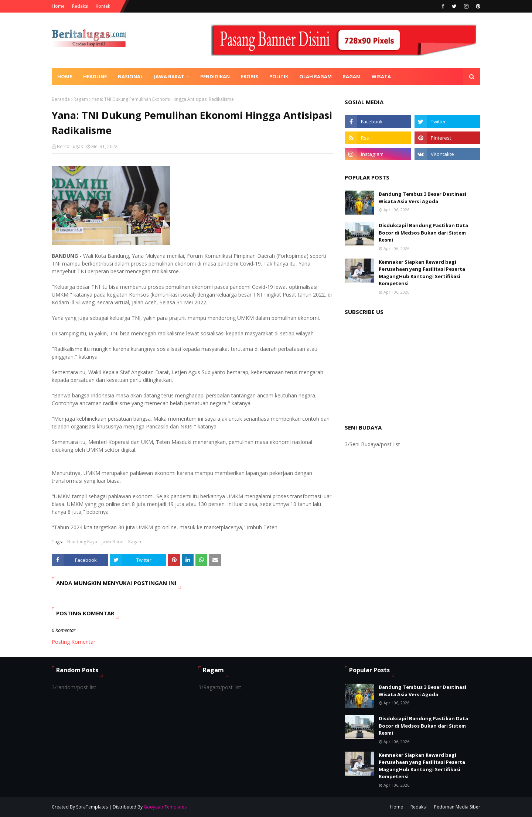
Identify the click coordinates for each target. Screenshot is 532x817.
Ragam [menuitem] (352, 76)
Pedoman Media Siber (457, 807)
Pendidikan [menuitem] (215, 76)
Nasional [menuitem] (130, 76)
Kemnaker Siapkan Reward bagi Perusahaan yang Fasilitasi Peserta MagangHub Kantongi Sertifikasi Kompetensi (422, 273)
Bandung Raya (82, 542)
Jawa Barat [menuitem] (169, 76)
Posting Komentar (73, 641)
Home (58, 6)
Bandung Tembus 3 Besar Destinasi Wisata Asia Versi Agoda (422, 198)
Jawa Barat (113, 542)
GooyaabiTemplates (165, 807)
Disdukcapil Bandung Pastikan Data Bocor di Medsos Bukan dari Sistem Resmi (423, 232)
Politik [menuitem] (278, 76)
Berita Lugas (70, 146)
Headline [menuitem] (95, 76)
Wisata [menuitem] (381, 76)
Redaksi (80, 6)
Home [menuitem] (64, 76)
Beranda (61, 99)
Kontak (103, 6)
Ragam (81, 99)
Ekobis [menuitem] (249, 76)
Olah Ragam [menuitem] (315, 76)
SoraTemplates (92, 807)
